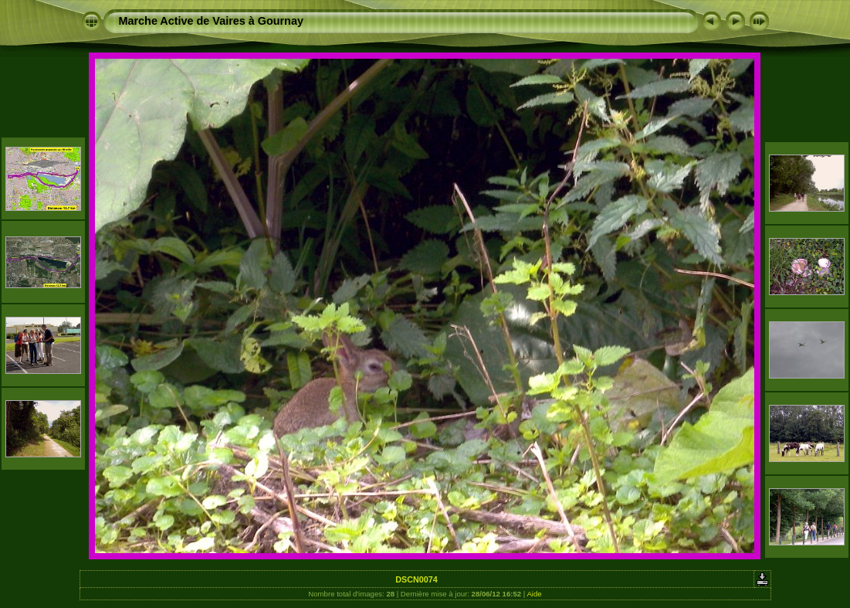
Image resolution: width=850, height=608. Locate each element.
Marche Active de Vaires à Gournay (211, 21)
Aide (534, 593)
